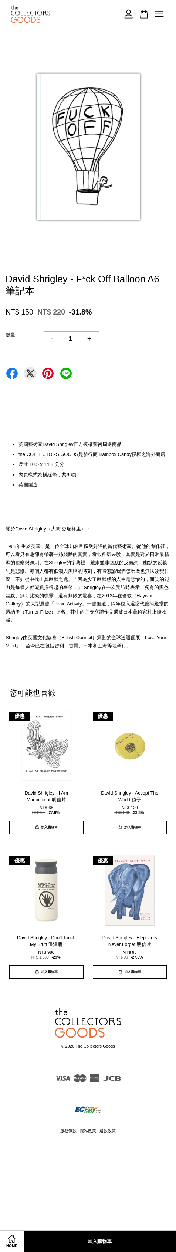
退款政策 (107, 1130)
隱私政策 (88, 1130)
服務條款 (68, 1130)
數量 (10, 335)
